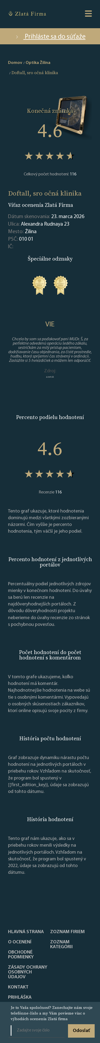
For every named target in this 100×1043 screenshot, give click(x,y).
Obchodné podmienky (21, 955)
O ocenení (19, 942)
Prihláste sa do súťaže (50, 37)
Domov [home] (15, 63)
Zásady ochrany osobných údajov (27, 972)
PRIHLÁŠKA (19, 997)
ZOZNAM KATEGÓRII (61, 945)
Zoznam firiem (67, 932)
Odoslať (81, 1030)
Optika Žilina (38, 63)
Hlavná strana (26, 932)
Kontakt (18, 987)
